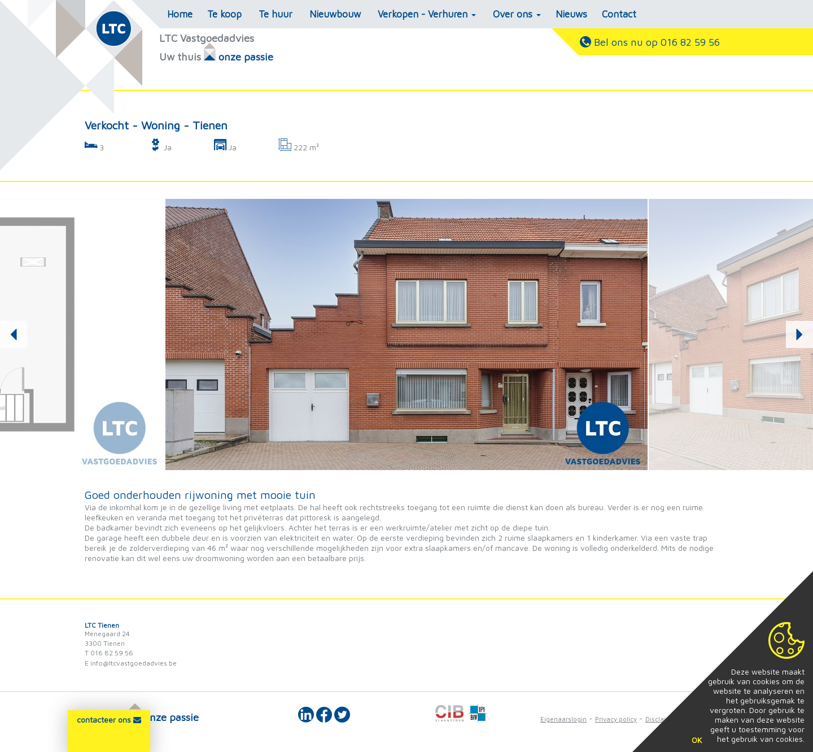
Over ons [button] (517, 14)
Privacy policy (616, 719)
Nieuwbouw (335, 14)
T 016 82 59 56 (109, 653)
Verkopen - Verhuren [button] (427, 14)
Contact (619, 14)
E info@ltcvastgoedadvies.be (131, 663)
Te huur (275, 14)
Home (180, 14)
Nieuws (571, 14)
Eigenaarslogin (563, 719)
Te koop (224, 14)
